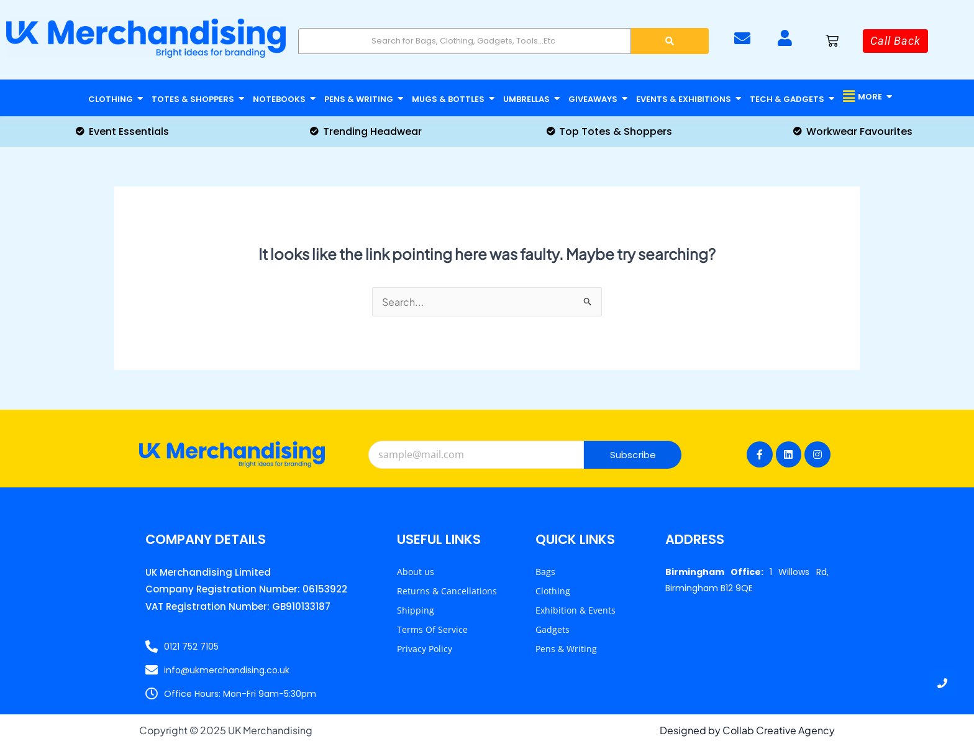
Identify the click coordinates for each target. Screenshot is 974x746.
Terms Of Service (432, 629)
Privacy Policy (424, 649)
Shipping (415, 610)
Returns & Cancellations (447, 591)
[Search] (464, 41)
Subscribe (633, 454)
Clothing (552, 591)
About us (415, 572)
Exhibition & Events (575, 610)
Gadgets (552, 629)
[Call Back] (895, 41)
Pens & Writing (566, 649)
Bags (545, 572)
